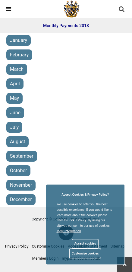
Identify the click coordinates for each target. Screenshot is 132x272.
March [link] (17, 69)
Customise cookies (85, 253)
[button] (122, 9)
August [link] (17, 141)
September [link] (21, 156)
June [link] (15, 112)
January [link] (18, 40)
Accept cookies (85, 243)
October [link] (18, 170)
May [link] (14, 98)
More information (69, 231)
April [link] (15, 84)
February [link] (19, 55)
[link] (72, 8)
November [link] (21, 185)
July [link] (14, 127)
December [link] (21, 199)
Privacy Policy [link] (17, 246)
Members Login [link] (45, 258)
